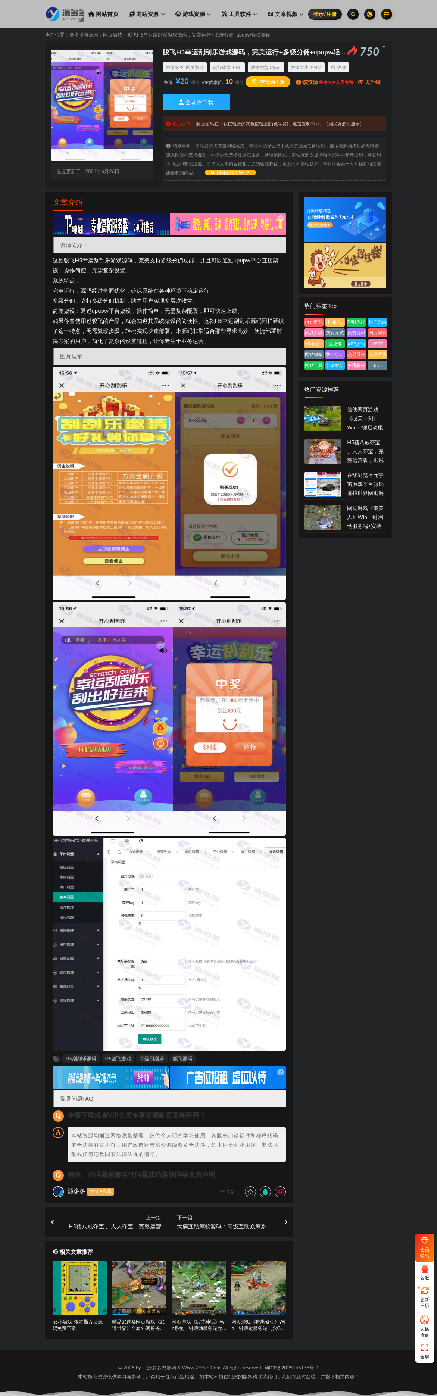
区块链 (335, 343)
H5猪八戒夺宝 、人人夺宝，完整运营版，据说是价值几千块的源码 (365, 460)
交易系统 (356, 354)
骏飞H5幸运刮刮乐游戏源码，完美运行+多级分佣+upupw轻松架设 (199, 35)
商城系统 (314, 333)
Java (377, 365)
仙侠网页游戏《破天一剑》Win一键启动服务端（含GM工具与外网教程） (365, 427)
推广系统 (378, 322)
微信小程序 (335, 354)
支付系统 (335, 333)
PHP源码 (314, 322)
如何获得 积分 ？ (230, 172)
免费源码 (356, 333)
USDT (377, 343)
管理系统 (378, 354)
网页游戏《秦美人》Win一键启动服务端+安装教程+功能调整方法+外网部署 (365, 526)
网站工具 (314, 365)
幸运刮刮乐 (96, 260)
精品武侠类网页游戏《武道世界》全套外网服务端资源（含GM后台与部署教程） (138, 1331)
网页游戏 (112, 35)
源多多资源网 (84, 35)
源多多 (76, 1190)
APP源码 (356, 343)
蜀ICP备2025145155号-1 (291, 1368)
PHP (237, 67)
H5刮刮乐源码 (81, 1059)
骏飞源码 (182, 1059)
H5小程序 (314, 343)
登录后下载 (196, 102)
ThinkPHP (335, 322)
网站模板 (314, 354)
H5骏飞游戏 (118, 1059)
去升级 (369, 82)
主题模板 (356, 365)
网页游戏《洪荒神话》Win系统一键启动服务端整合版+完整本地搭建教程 (198, 1328)
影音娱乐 (335, 365)
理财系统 (356, 322)
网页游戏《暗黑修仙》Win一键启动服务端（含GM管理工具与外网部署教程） (258, 1331)
